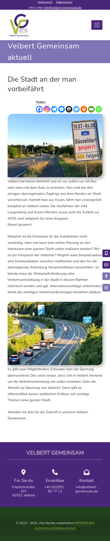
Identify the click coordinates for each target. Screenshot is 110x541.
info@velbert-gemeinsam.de (62, 8)
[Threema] (69, 109)
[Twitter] (76, 109)
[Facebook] (39, 109)
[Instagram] (46, 109)
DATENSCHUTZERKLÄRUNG (55, 529)
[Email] (91, 109)
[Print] (84, 109)
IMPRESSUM (83, 523)
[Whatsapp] (98, 109)
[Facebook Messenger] (61, 109)
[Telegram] (54, 109)
